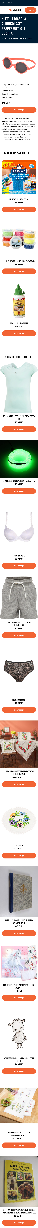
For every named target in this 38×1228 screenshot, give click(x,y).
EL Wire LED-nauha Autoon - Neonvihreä (19, 481)
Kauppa (31, 10)
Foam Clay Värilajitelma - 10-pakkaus (19, 261)
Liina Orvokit (19, 845)
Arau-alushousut (19, 700)
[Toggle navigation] (4, 10)
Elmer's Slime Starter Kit (19, 199)
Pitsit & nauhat (26, 38)
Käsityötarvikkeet (11, 38)
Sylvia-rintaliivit (19, 555)
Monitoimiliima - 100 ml (19, 323)
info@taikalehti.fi (7, 3)
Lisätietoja (19, 110)
